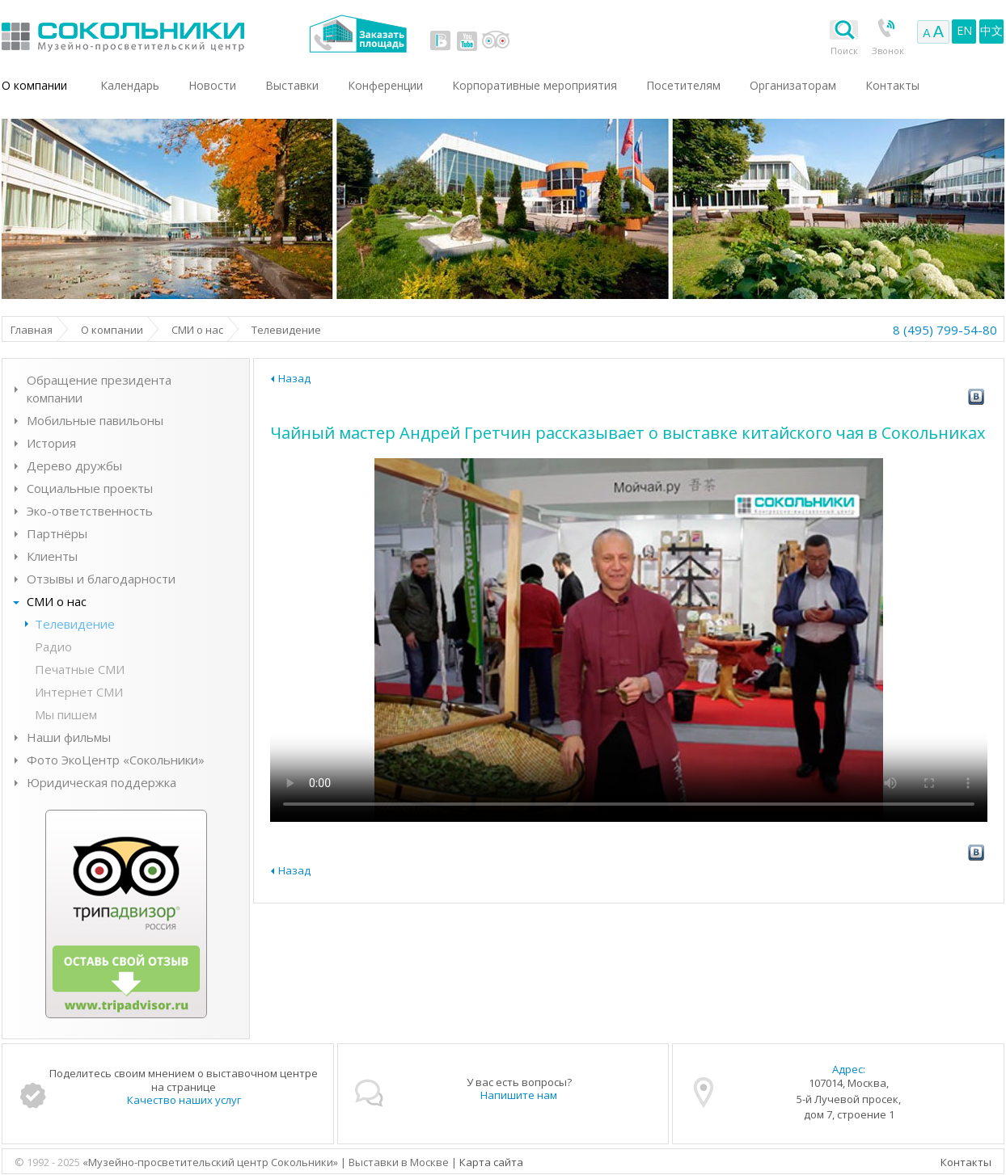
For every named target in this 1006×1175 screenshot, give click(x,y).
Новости (212, 85)
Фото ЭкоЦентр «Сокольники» (116, 760)
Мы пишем (66, 714)
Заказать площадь (358, 34)
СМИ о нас (197, 329)
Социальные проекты (90, 488)
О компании (34, 85)
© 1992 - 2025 (48, 1162)
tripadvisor (495, 40)
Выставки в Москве (190, 33)
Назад (294, 378)
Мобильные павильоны (95, 420)
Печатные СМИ (80, 669)
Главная (32, 329)
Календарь (129, 85)
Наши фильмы (69, 737)
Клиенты (52, 556)
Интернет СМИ (79, 692)
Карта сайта (491, 1162)
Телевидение (75, 624)
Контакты (965, 1162)
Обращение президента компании (99, 389)
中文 (991, 30)
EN (964, 30)
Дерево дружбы (74, 465)
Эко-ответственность (90, 511)
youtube (466, 40)
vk (440, 40)
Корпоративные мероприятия (534, 85)
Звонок (888, 50)
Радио (53, 646)
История (51, 443)
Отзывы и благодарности (101, 579)
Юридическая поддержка (101, 782)
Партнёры (57, 533)
